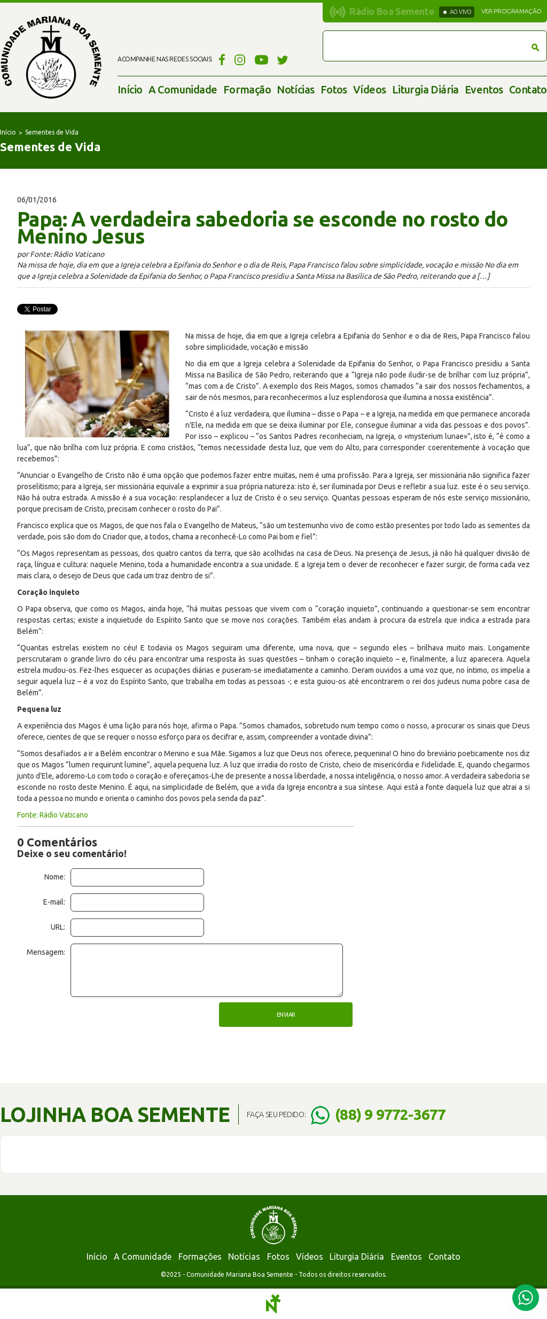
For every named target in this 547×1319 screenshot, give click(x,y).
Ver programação (511, 11)
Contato (528, 89)
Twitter (283, 59)
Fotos (334, 89)
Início (130, 89)
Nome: (54, 877)
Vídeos (369, 89)
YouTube (261, 59)
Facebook (220, 59)
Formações (200, 1256)
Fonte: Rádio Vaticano (52, 815)
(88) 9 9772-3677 (390, 1114)
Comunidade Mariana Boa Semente (50, 57)
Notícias (295, 89)
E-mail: (54, 902)
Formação (247, 89)
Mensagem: (46, 952)
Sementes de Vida (52, 132)
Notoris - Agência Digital (273, 1304)
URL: (58, 927)
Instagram (240, 59)
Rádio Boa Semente (391, 11)
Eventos (484, 89)
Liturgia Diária (425, 89)
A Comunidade (183, 89)
